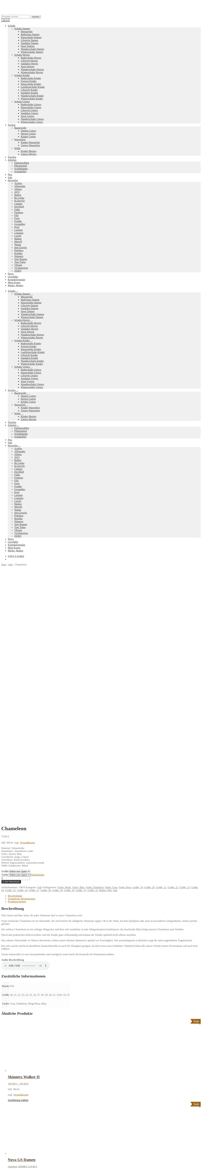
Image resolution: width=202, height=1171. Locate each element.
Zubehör (12, 160)
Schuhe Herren (22, 54)
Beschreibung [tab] (15, 654)
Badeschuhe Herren (31, 57)
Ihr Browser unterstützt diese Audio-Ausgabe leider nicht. (25, 724)
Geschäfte (13, 276)
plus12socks (20, 247)
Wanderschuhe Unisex (32, 119)
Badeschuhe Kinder (31, 78)
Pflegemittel (20, 165)
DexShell (19, 206)
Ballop (17, 195)
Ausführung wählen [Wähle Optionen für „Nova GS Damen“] (18, 941)
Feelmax (18, 212)
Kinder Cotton (28, 136)
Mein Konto (14, 282)
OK (141, 1168)
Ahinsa (18, 189)
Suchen (35, 16)
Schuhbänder (21, 168)
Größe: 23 (184, 646)
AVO (17, 192)
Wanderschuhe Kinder (32, 95)
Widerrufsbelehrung (18, 1069)
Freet (17, 218)
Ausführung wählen (11, 1159)
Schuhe (11, 25)
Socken (11, 125)
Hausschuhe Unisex (31, 107)
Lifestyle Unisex (29, 110)
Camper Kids (130, 1046)
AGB (10, 1071)
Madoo (18, 238)
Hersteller (13, 180)
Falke (17, 209)
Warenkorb (14, 1098)
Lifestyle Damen (29, 40)
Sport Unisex (27, 116)
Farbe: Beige (64, 646)
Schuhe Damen (22, 28)
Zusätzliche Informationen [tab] (21, 657)
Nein (147, 1168)
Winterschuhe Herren (32, 72)
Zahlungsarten (15, 1063)
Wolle (17, 148)
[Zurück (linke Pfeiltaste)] (2, 1165)
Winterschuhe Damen (32, 52)
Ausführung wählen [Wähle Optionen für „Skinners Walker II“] (18, 858)
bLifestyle (19, 200)
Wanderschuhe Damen (32, 49)
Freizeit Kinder (28, 81)
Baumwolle (20, 127)
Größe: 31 (81, 649)
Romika (18, 253)
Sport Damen (28, 46)
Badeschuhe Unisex (31, 104)
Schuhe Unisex (22, 101)
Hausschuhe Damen (31, 37)
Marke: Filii (105, 649)
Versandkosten (27, 601)
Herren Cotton (28, 133)
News (11, 273)
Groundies (19, 224)
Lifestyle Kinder (29, 90)
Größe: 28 (45, 649)
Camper (18, 203)
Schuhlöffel (20, 171)
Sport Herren (27, 66)
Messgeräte (27, 31)
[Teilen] (9, 1162)
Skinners (18, 256)
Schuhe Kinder (22, 75)
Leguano (18, 233)
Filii (16, 215)
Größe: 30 (69, 649)
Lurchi (17, 235)
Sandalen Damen (29, 43)
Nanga (17, 244)
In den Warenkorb (11, 640)
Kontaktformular (16, 279)
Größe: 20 (149, 646)
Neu (10, 174)
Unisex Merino (28, 154)
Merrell (18, 241)
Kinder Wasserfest (30, 142)
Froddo (18, 221)
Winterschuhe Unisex (32, 122)
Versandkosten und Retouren (23, 1066)
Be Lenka (19, 197)
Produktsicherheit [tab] (17, 660)
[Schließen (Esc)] (12, 1162)
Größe (5, 630)
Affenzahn (19, 186)
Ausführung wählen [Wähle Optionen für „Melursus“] (18, 1024)
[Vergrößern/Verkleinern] (2, 1162)
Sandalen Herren (29, 63)
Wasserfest (19, 139)
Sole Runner (20, 259)
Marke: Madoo (15, 285)
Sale (10, 177)
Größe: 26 (22, 649)
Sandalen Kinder (29, 92)
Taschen (12, 157)
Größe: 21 (161, 646)
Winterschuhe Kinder (32, 98)
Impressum (13, 1074)
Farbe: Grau (111, 646)
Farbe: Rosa (125, 646)
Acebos (18, 183)
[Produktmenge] (15, 637)
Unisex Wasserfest (30, 145)
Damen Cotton (28, 130)
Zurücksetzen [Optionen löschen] (37, 633)
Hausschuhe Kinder (31, 84)
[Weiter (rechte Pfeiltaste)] (6, 1165)
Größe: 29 (57, 649)
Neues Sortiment (10, 1030)
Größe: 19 (137, 646)
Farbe (5, 633)
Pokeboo (18, 250)
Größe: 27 (34, 649)
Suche (11, 1091)
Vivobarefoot (21, 268)
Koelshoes (83, 1057)
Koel (16, 227)
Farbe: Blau (78, 646)
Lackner (18, 230)
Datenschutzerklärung (12, 1083)
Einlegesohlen (21, 162)
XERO (17, 270)
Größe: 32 (92, 649)
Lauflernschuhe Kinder (33, 87)
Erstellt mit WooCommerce (38, 1083)
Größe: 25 (10, 649)
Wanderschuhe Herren (32, 69)
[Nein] (152, 1168)
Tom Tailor (20, 262)
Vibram (18, 265)
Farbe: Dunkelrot (95, 646)
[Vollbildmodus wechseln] (6, 1162)
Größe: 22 (173, 646)
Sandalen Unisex (29, 113)
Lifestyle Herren (29, 60)
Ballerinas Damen (30, 34)
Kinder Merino (28, 151)
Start (3, 564)
